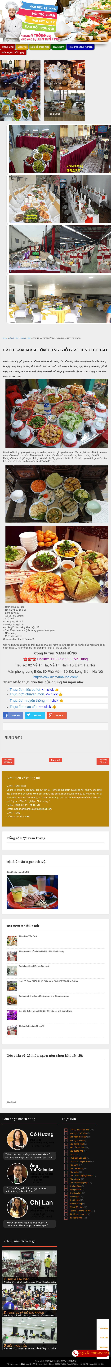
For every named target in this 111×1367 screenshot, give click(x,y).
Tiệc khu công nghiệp (80, 46)
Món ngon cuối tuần (78, 1133)
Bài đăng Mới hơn (8, 761)
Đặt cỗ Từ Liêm (76, 1207)
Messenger (104, 1344)
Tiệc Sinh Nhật (56, 83)
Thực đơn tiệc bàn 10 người (31, 1026)
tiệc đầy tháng (76, 1204)
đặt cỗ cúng (14, 338)
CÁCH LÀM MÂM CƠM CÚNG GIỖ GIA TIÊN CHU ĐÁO (55, 350)
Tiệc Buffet (54, 114)
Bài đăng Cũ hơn (103, 761)
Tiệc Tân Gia (10, 83)
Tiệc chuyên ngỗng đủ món (81, 1175)
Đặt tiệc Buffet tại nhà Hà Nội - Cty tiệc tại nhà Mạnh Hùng (45, 1011)
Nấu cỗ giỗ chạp (77, 1144)
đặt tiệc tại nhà (76, 1218)
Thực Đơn (58, 46)
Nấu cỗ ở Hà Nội (40, 46)
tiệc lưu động (75, 1186)
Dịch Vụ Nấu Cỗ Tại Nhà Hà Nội (62, 1361)
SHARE (11, 714)
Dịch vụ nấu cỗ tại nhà (79, 1130)
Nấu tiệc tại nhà (76, 1151)
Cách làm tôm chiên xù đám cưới (34, 966)
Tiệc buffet (74, 1172)
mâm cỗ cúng (25, 338)
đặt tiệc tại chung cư (78, 1214)
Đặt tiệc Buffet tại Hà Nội (80, 1211)
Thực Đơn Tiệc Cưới (28, 936)
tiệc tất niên (75, 1200)
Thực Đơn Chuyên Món (80, 1161)
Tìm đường (104, 1325)
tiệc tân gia (74, 1197)
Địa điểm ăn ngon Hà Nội (18, 872)
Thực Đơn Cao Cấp (78, 1158)
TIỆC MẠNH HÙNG (29, 1364)
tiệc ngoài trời (75, 1190)
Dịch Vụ (22, 46)
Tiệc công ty (75, 1179)
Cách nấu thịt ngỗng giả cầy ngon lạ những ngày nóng (44, 996)
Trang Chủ (7, 46)
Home (5, 338)
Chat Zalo (104, 1335)
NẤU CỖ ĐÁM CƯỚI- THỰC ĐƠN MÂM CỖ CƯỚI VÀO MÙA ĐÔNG (48, 981)
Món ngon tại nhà (77, 1140)
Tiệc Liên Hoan (76, 1168)
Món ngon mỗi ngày (13, 52)
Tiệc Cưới (8, 114)
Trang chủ (55, 760)
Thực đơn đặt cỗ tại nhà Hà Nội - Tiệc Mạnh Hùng (41, 951)
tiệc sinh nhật (75, 1193)
